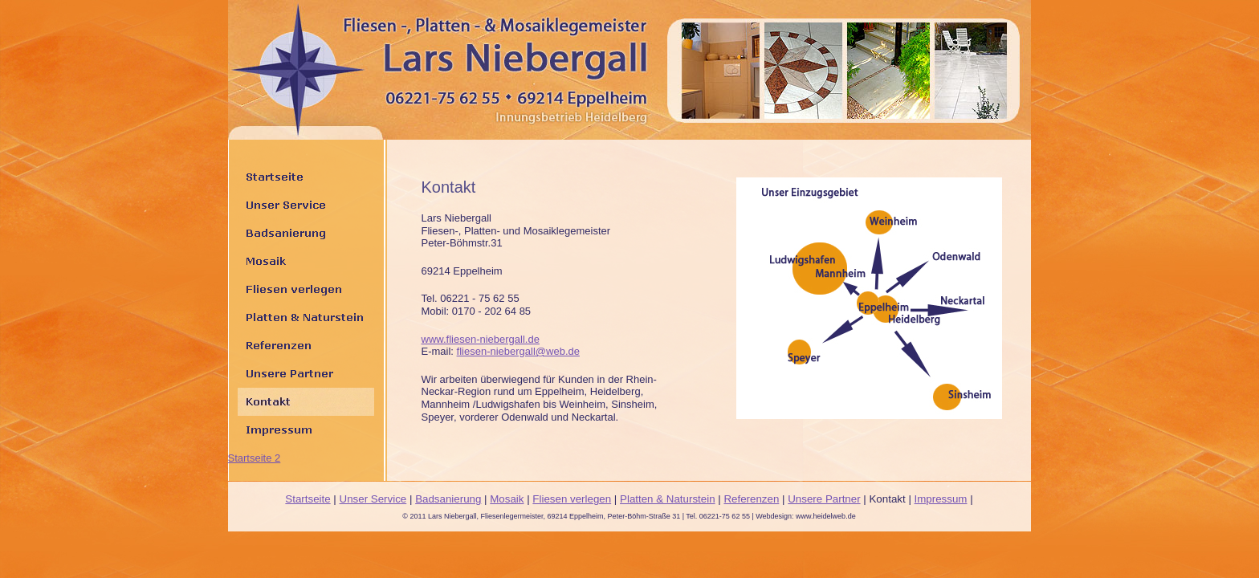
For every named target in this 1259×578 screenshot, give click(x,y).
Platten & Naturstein (667, 499)
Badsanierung (448, 499)
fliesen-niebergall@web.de (518, 351)
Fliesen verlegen (571, 499)
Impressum (941, 499)
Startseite (307, 499)
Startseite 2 (254, 458)
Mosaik (507, 499)
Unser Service (373, 499)
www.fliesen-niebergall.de (481, 339)
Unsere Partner (824, 499)
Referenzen (751, 499)
